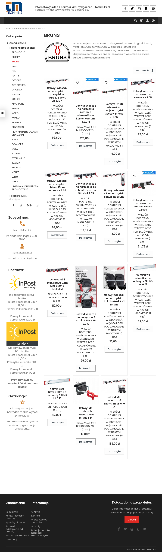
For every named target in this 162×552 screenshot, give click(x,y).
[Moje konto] (147, 20)
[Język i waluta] (153, 20)
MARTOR (17, 122)
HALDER (16, 94)
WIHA (15, 181)
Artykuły (35, 525)
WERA (15, 177)
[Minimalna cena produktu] (13, 205)
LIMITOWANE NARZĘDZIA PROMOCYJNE (25, 188)
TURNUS (16, 167)
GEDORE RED (19, 85)
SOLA (15, 149)
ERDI (14, 66)
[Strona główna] (14, 8)
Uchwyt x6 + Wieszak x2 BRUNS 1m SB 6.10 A (114, 402)
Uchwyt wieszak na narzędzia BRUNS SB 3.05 (143, 94)
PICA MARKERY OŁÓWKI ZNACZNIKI (25, 133)
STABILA (16, 153)
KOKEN (15, 113)
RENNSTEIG (18, 127)
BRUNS (15, 61)
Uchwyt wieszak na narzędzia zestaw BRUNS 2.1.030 (143, 205)
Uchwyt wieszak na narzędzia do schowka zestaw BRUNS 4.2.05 (85, 188)
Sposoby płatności (16, 521)
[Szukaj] (136, 20)
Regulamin (12, 511)
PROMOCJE (18, 52)
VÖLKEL (16, 172)
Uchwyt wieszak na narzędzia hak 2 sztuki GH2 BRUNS (114, 300)
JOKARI (16, 99)
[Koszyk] (141, 20)
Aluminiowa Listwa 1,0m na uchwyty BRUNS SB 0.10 (57, 393)
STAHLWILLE (18, 158)
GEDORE (16, 80)
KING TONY (18, 103)
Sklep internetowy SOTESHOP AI (141, 548)
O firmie (35, 511)
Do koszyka (57, 145)
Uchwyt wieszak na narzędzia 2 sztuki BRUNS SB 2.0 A (86, 319)
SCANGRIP (18, 144)
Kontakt (35, 515)
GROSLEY (17, 89)
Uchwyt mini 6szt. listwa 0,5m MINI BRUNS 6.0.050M (57, 284)
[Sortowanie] (144, 70)
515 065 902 (25, 230)
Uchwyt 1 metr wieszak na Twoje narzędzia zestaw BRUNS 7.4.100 (114, 111)
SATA (15, 139)
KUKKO (16, 117)
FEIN (14, 71)
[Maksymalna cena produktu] (29, 205)
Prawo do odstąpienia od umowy (14, 528)
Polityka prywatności (17, 534)
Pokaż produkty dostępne (16, 197)
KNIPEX (15, 108)
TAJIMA (16, 162)
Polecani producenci (22, 47)
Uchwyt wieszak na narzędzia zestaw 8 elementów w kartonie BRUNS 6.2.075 (86, 114)
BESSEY (16, 57)
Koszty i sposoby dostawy (15, 516)
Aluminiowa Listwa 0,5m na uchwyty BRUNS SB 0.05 (143, 279)
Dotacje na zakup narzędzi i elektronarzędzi (41, 532)
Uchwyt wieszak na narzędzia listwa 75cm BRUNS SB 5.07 (57, 186)
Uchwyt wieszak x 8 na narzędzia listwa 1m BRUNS (114, 194)
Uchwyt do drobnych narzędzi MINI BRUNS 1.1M (86, 413)
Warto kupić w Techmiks (39, 520)
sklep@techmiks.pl (22, 252)
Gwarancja (12, 538)
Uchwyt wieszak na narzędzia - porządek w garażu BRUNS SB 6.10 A (57, 95)
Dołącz (132, 519)
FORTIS (16, 75)
